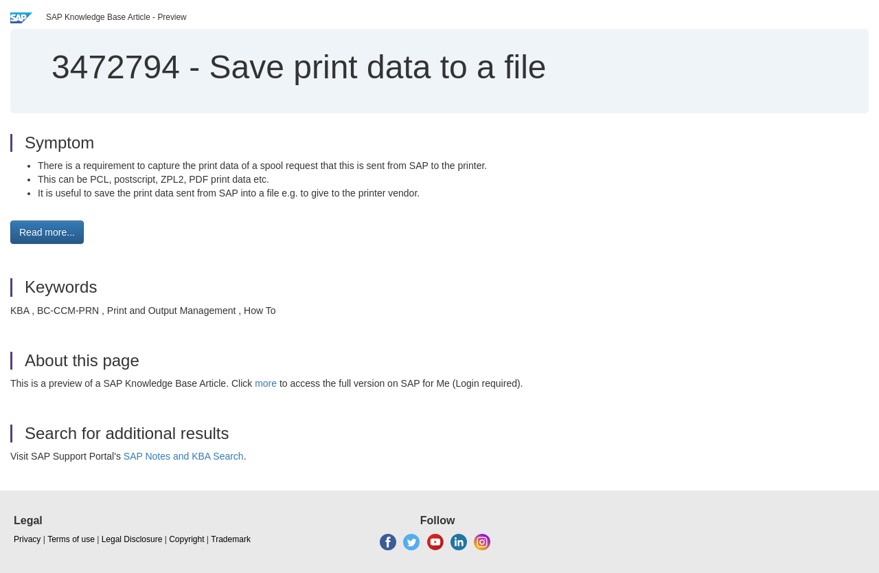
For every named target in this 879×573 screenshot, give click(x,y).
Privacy (27, 539)
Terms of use (71, 539)
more (266, 383)
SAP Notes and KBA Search (184, 456)
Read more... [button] (47, 232)
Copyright (186, 539)
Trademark (231, 539)
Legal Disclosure (132, 539)
